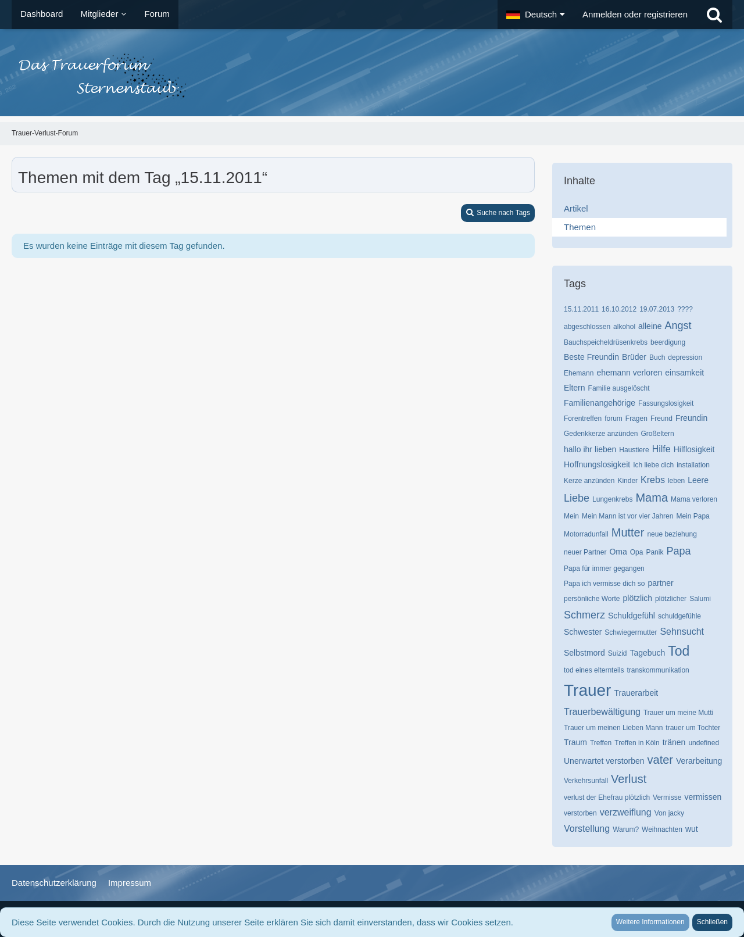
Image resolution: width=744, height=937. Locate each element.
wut (691, 829)
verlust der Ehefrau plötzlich (607, 797)
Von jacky (669, 813)
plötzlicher (670, 599)
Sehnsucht (682, 631)
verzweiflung (626, 812)
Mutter (628, 532)
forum (613, 418)
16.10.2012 (619, 309)
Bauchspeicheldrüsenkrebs (606, 342)
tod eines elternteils (594, 670)
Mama (651, 497)
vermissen (702, 797)
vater (660, 759)
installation (693, 465)
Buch (657, 357)
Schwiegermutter (630, 632)
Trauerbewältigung (602, 712)
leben (676, 481)
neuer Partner (585, 552)
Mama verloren (694, 499)
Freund (661, 418)
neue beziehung (671, 534)
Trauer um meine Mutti (678, 713)
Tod (678, 651)
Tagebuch (648, 652)
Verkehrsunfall (586, 781)
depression (685, 357)
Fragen (636, 418)
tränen (674, 742)
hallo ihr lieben (590, 449)
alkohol (624, 327)
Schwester (583, 631)
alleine (649, 326)
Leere (698, 480)
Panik (654, 552)
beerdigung (667, 342)
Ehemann (578, 373)
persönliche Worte (592, 599)
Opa (636, 552)
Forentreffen (583, 418)
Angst (678, 325)
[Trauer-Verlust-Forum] (372, 76)
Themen (580, 227)
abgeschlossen (587, 327)
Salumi (700, 599)
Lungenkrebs (612, 499)
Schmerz (584, 615)
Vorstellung (587, 829)
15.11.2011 (581, 309)
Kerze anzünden (589, 481)
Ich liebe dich (653, 465)
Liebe (576, 498)
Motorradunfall (586, 534)
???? (685, 309)
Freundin (691, 418)
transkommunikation (658, 670)
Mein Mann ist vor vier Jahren (627, 516)
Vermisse (667, 797)
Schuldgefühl (631, 615)
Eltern (574, 387)
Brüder (634, 357)
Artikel (576, 208)
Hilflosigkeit (694, 449)
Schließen (712, 922)
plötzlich (638, 598)
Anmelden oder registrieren (635, 14)
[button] (536, 14)
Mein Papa (692, 516)
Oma (618, 551)
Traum (575, 742)
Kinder (627, 481)
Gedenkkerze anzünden (601, 434)
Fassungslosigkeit (665, 403)
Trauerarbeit (636, 693)
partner (660, 583)
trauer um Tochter (693, 728)
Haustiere (634, 450)
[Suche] (714, 14)
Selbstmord (584, 652)
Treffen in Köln (636, 743)
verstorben (580, 813)
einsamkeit (684, 372)
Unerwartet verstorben (604, 761)
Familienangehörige (599, 402)
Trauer (587, 690)
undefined (703, 743)
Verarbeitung (699, 761)
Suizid (617, 653)
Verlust (628, 779)
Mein (571, 516)
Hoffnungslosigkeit (597, 464)
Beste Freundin (591, 357)
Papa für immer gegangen (604, 568)
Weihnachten (662, 829)
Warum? (626, 829)
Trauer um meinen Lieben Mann (613, 728)
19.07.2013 (656, 309)
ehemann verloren (629, 372)
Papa (678, 551)
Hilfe (661, 449)
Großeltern (657, 434)
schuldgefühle (679, 616)
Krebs (653, 480)
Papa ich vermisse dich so (604, 584)
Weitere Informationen (650, 922)
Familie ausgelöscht (619, 388)
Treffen (600, 743)
